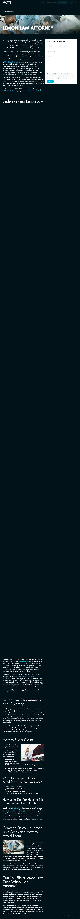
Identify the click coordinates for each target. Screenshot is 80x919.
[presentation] (57, 69)
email (74, 915)
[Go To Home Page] (7, 3)
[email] (74, 914)
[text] (63, 914)
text (64, 915)
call (69, 915)
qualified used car (24, 661)
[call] (69, 914)
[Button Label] (42, 2)
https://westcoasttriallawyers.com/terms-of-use (66, 78)
